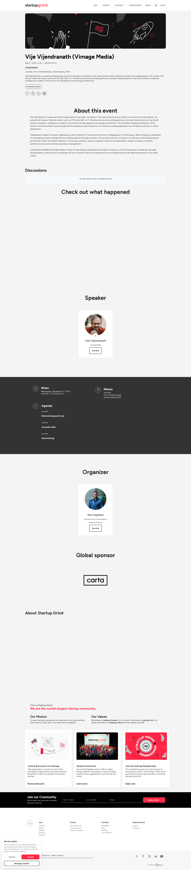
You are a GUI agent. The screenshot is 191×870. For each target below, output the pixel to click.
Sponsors (42, 833)
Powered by (155, 865)
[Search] (156, 5)
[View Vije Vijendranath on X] (95, 336)
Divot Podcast (106, 833)
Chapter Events (75, 828)
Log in (162, 5)
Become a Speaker (76, 830)
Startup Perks (135, 5)
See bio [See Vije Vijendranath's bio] (95, 350)
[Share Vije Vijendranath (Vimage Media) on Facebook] (27, 93)
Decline (12, 857)
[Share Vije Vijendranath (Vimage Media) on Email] (44, 93)
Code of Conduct (57, 855)
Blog (103, 828)
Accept (30, 857)
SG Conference (75, 826)
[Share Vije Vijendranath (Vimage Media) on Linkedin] (39, 93)
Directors (42, 835)
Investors (42, 826)
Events (106, 5)
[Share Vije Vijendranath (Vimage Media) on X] (33, 93)
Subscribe (153, 800)
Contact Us (137, 828)
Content (119, 5)
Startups (42, 830)
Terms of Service (43, 855)
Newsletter (105, 826)
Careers (135, 826)
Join (95, 5)
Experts (41, 828)
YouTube (104, 830)
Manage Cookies (21, 863)
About (148, 5)
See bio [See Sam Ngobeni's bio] (95, 528)
